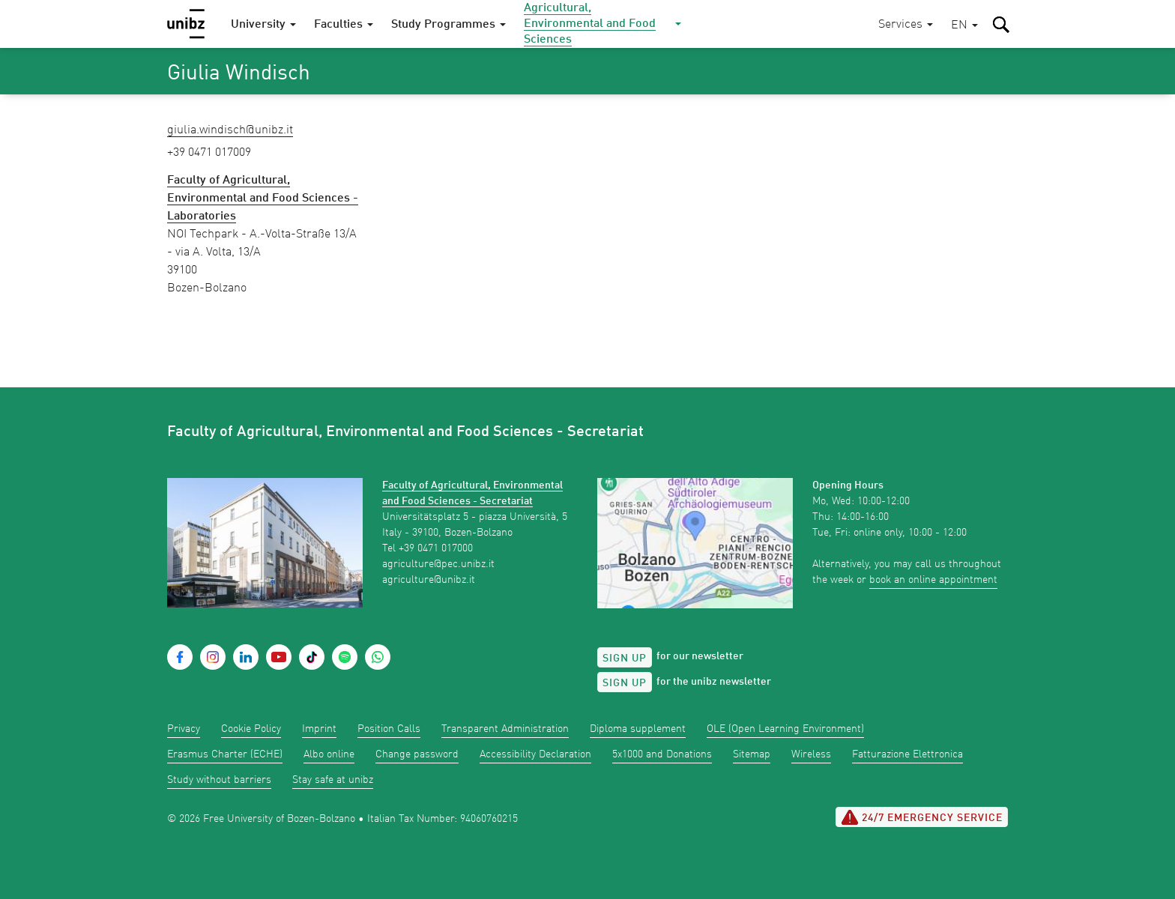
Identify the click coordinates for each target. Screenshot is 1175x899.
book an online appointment (933, 580)
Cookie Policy (251, 729)
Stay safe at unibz (332, 780)
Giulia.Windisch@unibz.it (230, 130)
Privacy (183, 729)
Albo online (328, 754)
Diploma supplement (638, 729)
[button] (964, 26)
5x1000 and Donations (662, 754)
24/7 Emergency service (922, 817)
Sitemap (751, 754)
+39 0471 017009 (209, 153)
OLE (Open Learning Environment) (785, 729)
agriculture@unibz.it (428, 580)
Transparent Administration (505, 729)
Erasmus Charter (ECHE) (225, 754)
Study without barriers (219, 780)
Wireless (811, 754)
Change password (417, 754)
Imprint (319, 729)
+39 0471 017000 (436, 548)
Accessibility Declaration (535, 754)
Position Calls (388, 729)
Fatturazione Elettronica (907, 754)
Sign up (624, 658)
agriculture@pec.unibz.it (438, 564)
